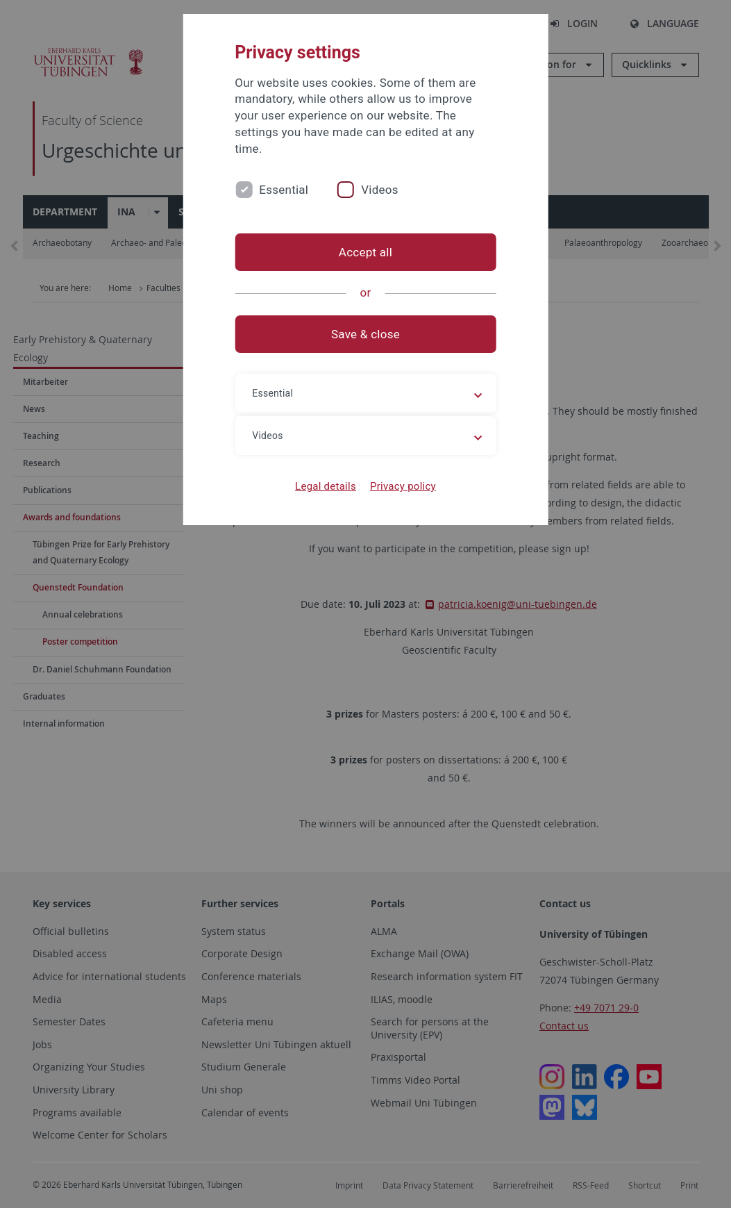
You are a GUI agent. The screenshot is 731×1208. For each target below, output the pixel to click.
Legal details (325, 486)
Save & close (365, 334)
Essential (283, 190)
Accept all (365, 252)
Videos (379, 190)
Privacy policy (403, 486)
